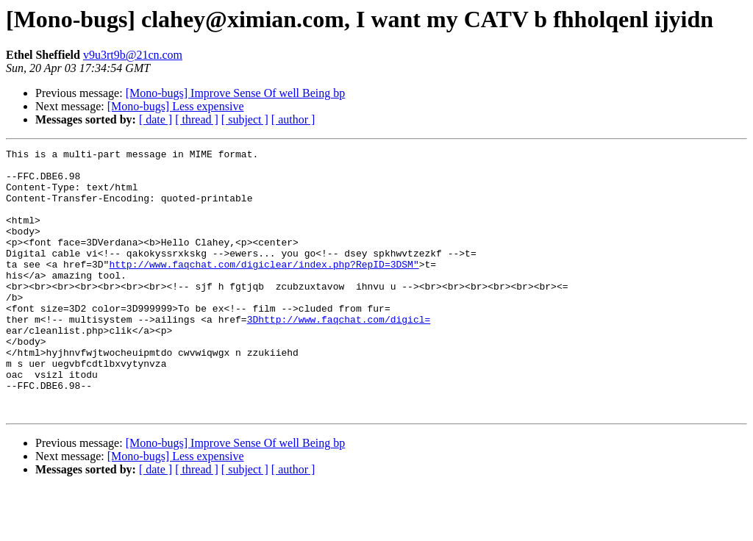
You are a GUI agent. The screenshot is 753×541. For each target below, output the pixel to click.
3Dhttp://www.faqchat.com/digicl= (339, 354)
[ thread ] (196, 119)
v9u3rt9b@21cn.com (132, 55)
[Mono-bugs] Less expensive (175, 106)
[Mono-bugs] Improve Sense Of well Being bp (236, 93)
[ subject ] (244, 119)
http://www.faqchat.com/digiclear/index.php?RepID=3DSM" (263, 288)
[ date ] (155, 119)
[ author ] (293, 119)
